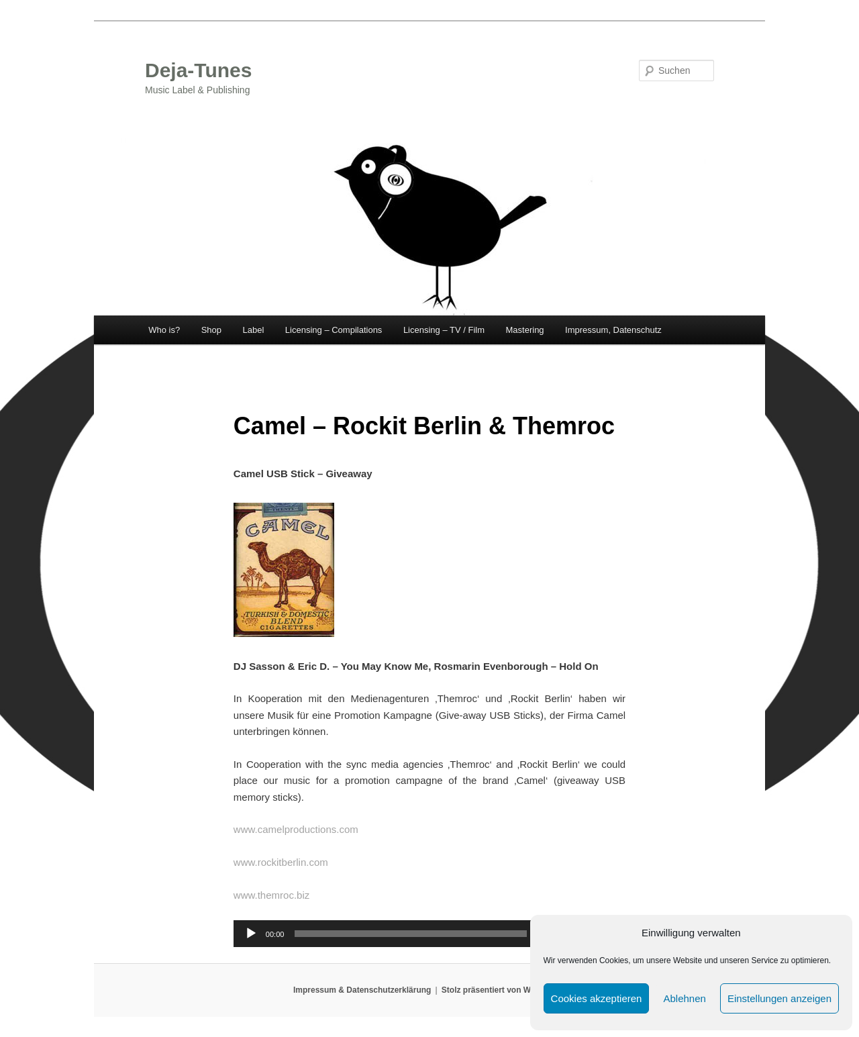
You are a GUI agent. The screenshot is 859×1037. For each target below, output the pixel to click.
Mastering (525, 330)
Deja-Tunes (198, 70)
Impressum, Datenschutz (613, 330)
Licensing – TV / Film (444, 330)
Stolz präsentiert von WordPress (504, 990)
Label (253, 330)
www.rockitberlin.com (281, 862)
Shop (211, 330)
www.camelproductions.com (296, 829)
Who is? (164, 330)
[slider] (410, 933)
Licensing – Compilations (334, 330)
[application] (429, 933)
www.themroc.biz (271, 895)
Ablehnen (684, 998)
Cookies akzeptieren (596, 998)
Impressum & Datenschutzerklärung (362, 990)
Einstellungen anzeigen (779, 998)
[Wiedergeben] (251, 933)
